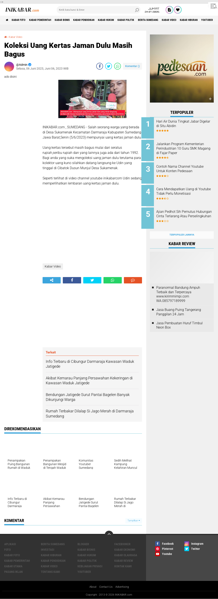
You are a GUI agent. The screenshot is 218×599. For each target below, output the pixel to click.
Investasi (47, 549)
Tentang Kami (50, 571)
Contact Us (105, 587)
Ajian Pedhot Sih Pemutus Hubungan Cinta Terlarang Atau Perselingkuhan (184, 211)
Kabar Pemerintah (47, 20)
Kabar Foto (22, 20)
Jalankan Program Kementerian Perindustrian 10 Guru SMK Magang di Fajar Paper (187, 149)
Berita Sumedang (177, 20)
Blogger (83, 544)
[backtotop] (109, 534)
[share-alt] (52, 280)
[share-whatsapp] (117, 66)
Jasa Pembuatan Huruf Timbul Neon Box (179, 318)
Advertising (123, 587)
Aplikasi (10, 544)
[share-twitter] (108, 66)
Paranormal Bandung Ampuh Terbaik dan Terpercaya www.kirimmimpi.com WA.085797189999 (178, 287)
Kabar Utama (13, 566)
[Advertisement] (92, 315)
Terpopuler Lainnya (181, 228)
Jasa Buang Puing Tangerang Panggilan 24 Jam (178, 305)
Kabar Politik (150, 20)
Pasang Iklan (13, 571)
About (91, 587)
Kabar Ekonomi (124, 549)
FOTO (7, 549)
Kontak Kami (123, 566)
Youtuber (84, 571)
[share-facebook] (99, 66)
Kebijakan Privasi (89, 566)
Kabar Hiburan (51, 555)
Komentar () (132, 65)
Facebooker (122, 544)
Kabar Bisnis (74, 20)
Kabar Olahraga (125, 555)
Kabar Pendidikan (100, 20)
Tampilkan (134, 520)
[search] (99, 10)
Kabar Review (123, 560)
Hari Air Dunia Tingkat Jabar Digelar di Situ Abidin (186, 123)
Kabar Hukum (127, 20)
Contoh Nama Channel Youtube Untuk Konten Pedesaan (182, 168)
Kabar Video (202, 20)
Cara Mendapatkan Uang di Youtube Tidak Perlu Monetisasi (185, 190)
